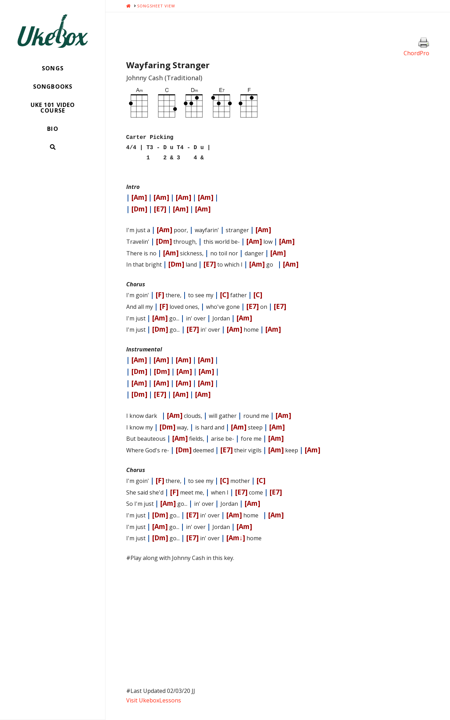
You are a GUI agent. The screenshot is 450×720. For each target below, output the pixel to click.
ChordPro (416, 53)
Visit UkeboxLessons (153, 697)
